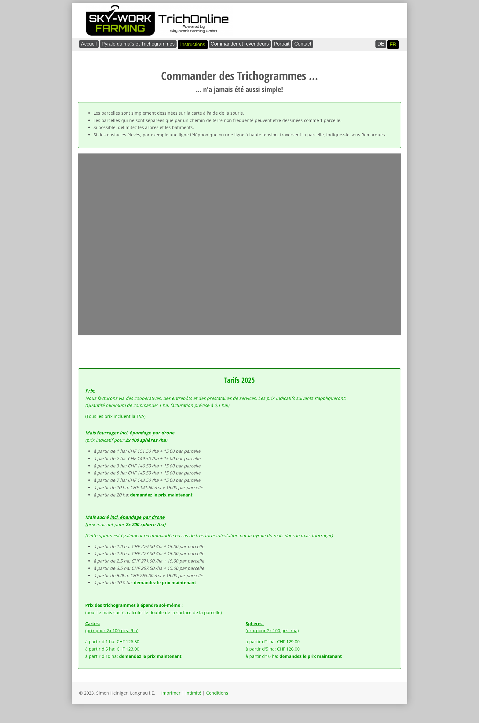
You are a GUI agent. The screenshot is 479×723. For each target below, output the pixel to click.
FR (393, 44)
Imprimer (171, 693)
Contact (302, 43)
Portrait (282, 43)
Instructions (192, 44)
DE (380, 43)
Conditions (217, 693)
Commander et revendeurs (240, 43)
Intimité (193, 693)
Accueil (89, 43)
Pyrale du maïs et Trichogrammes (138, 43)
